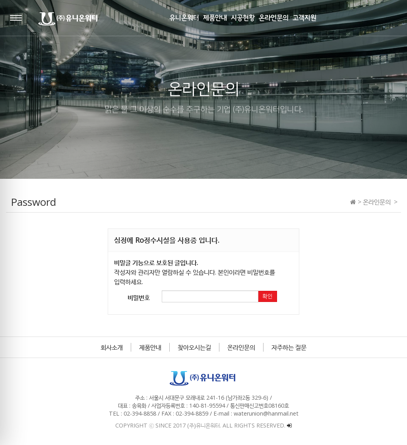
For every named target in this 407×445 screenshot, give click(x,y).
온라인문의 (241, 347)
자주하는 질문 (288, 347)
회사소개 (112, 347)
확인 (267, 296)
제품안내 (150, 347)
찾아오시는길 (194, 347)
